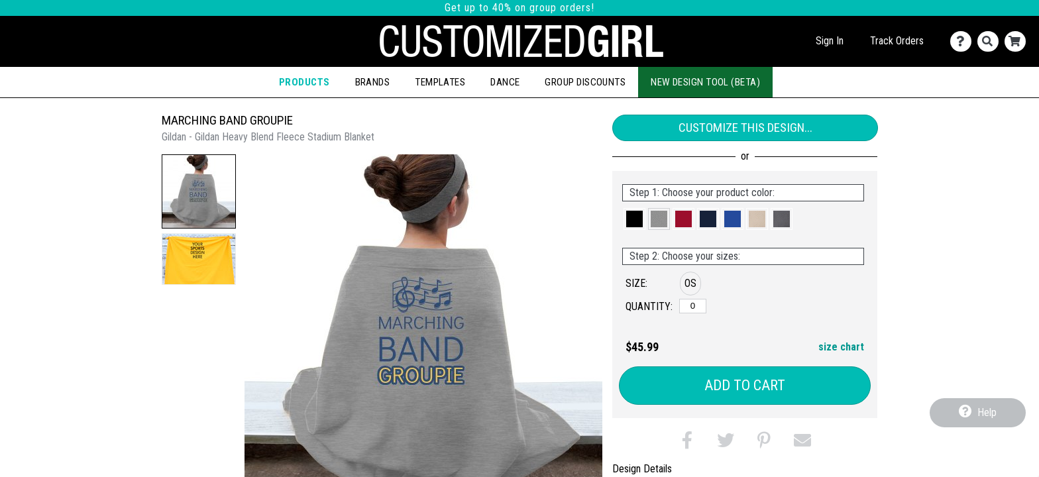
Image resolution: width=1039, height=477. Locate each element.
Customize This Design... (745, 127)
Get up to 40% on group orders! (519, 7)
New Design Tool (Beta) (705, 82)
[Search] (991, 41)
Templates (440, 82)
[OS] (692, 306)
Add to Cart (744, 385)
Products (304, 82)
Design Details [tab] (642, 468)
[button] (198, 191)
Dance (505, 82)
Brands (372, 82)
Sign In (830, 40)
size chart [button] (841, 347)
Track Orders (897, 40)
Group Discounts (585, 82)
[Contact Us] (963, 41)
